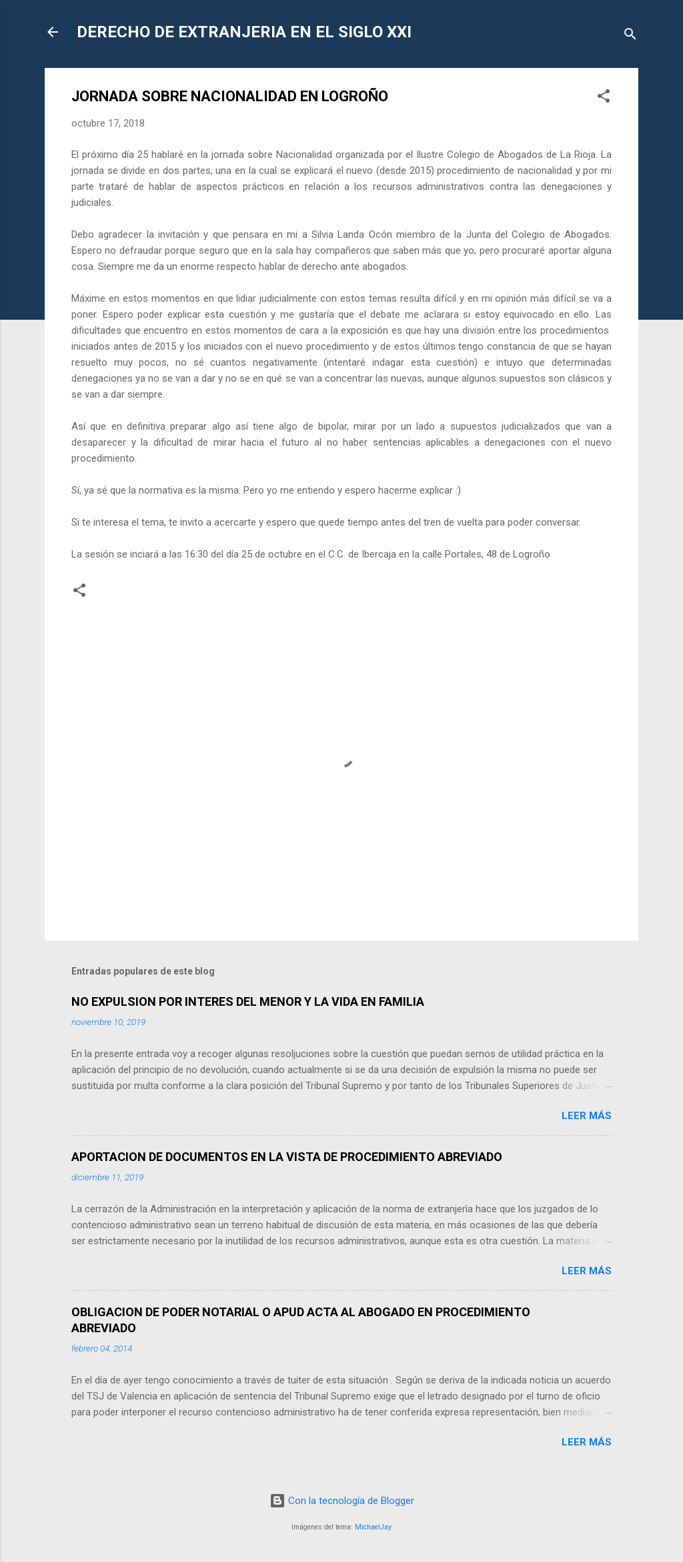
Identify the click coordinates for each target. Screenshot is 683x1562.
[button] (604, 98)
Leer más (587, 1116)
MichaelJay (373, 1527)
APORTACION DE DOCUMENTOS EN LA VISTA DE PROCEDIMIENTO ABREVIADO (286, 1157)
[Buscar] (630, 36)
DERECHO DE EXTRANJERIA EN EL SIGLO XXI (244, 32)
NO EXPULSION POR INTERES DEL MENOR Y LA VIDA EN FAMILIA (247, 1001)
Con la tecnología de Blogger (341, 1501)
